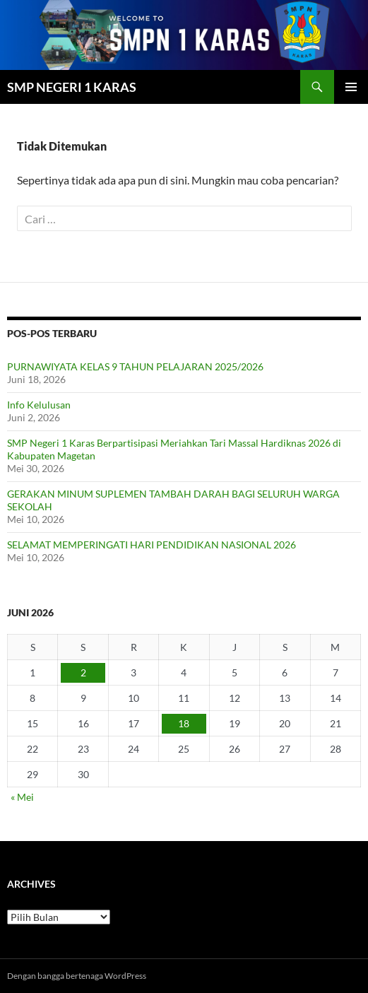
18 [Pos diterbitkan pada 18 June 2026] (183, 723)
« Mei (22, 797)
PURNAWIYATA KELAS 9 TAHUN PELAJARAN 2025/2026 (135, 366)
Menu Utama (351, 87)
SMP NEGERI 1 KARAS (71, 87)
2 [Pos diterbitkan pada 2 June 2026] (83, 672)
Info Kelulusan (39, 405)
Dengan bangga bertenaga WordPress (76, 975)
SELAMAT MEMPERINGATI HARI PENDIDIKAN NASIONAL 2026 (151, 545)
